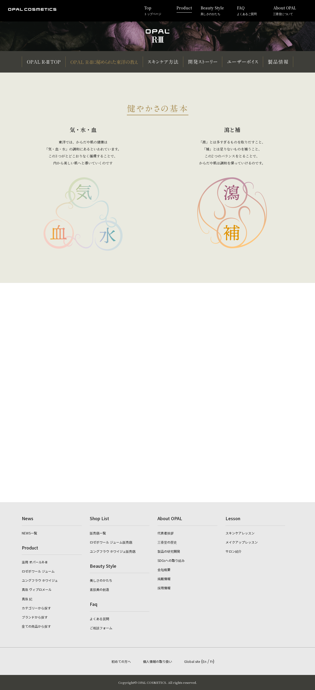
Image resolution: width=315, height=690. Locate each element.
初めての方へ (121, 661)
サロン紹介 (233, 551)
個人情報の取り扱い (157, 661)
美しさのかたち (101, 580)
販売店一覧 (98, 533)
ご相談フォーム (101, 628)
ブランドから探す (35, 617)
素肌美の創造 (99, 589)
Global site (192, 661)
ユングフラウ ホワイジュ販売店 (112, 551)
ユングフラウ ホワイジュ (40, 580)
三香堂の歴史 (167, 542)
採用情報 (164, 587)
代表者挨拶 (166, 533)
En (204, 661)
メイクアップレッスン (241, 542)
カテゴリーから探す (36, 608)
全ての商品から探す (36, 626)
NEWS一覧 (29, 533)
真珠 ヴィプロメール (37, 589)
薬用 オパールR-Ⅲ (34, 562)
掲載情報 (164, 578)
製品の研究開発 (169, 551)
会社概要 (164, 569)
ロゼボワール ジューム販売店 (111, 542)
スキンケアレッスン (240, 533)
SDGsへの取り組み (171, 560)
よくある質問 (99, 618)
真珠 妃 (27, 598)
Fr (211, 661)
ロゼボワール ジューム (38, 571)
